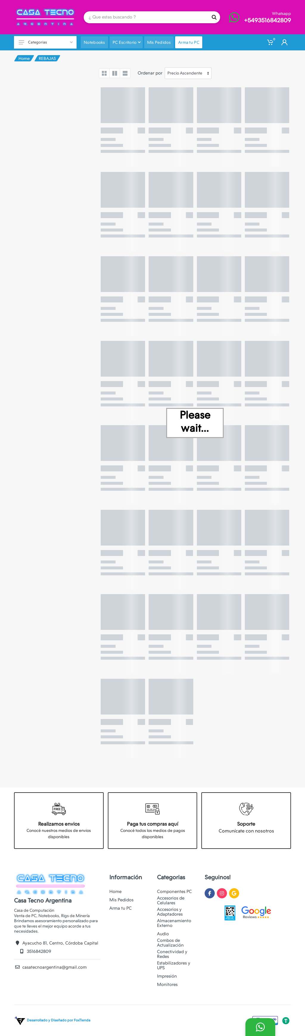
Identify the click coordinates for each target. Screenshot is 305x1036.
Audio (163, 933)
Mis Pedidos (121, 899)
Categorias (46, 42)
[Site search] (146, 17)
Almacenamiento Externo (174, 923)
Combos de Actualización (170, 943)
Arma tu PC (120, 908)
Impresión (167, 976)
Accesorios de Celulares (170, 900)
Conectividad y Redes (172, 954)
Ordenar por (150, 73)
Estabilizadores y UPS (173, 965)
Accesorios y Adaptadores (170, 912)
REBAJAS (47, 58)
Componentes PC (174, 891)
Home (24, 58)
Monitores (167, 984)
